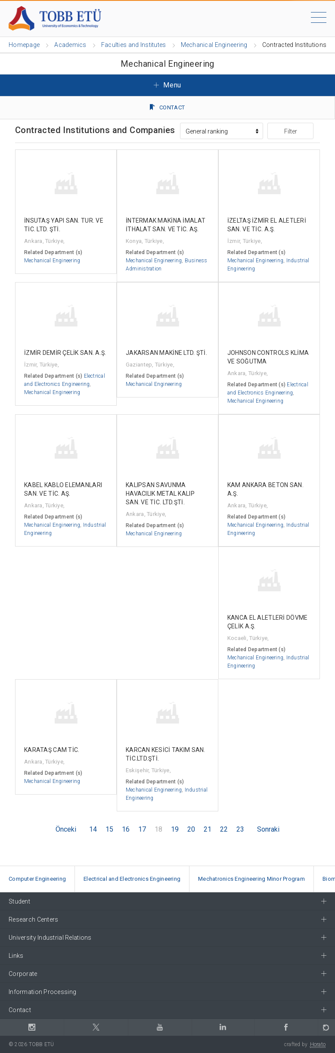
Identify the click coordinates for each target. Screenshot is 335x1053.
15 (109, 829)
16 (126, 829)
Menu (167, 85)
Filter (290, 131)
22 (224, 829)
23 (240, 829)
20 (191, 829)
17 (142, 829)
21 (207, 829)
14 (93, 829)
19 (175, 829)
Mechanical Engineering (52, 261)
